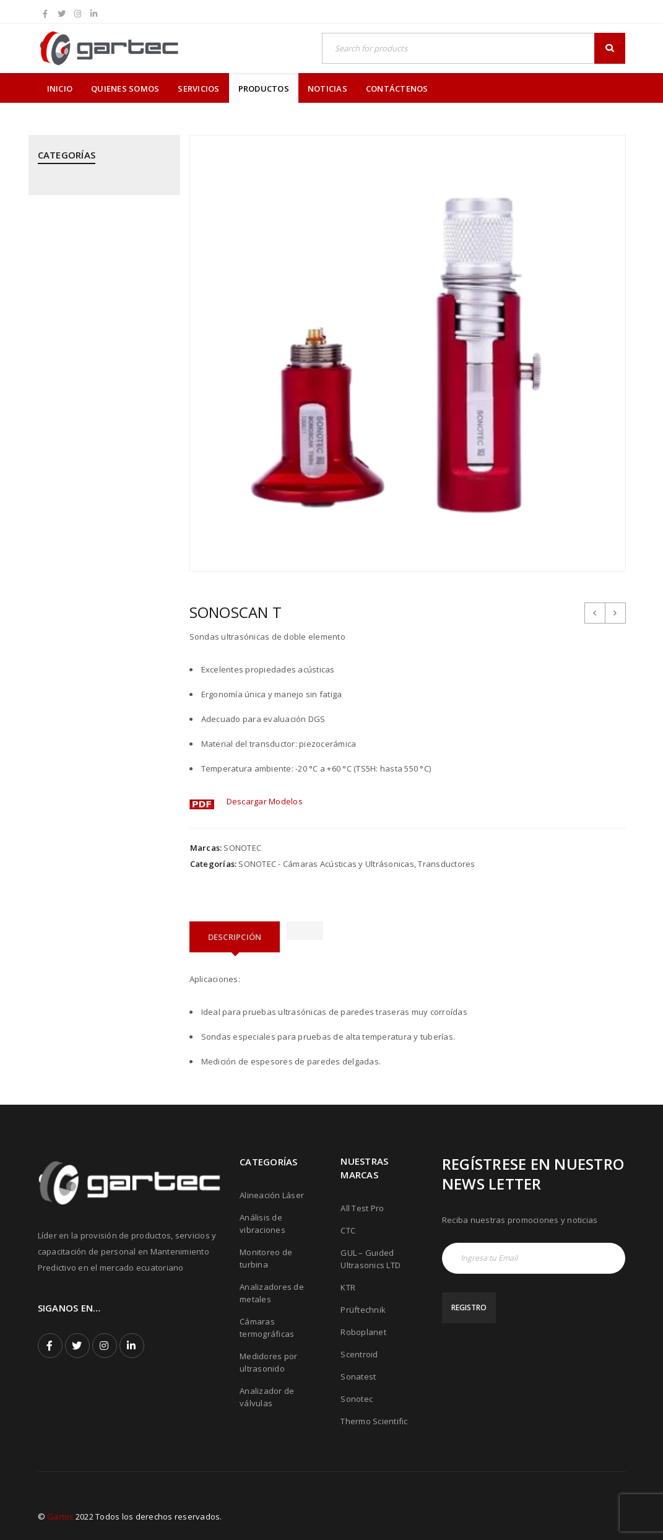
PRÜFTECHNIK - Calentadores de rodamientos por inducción (100, 579)
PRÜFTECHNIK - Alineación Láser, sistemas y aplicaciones (100, 494)
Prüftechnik (363, 1309)
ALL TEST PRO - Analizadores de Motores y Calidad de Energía (99, 195)
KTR (347, 1287)
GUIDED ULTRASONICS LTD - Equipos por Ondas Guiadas (93, 311)
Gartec (60, 1516)
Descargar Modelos (265, 801)
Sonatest (358, 1376)
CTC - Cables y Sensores (85, 274)
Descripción (235, 936)
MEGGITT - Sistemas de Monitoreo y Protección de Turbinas (89, 415)
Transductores (446, 863)
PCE (45, 457)
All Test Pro (362, 1208)
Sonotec (356, 1398)
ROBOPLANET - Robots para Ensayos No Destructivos (91, 690)
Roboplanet (363, 1332)
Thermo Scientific (373, 1421)
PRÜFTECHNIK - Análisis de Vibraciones (88, 537)
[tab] (234, 936)
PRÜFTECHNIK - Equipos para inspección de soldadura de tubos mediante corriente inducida (93, 635)
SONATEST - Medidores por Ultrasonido (90, 732)
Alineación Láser (272, 1195)
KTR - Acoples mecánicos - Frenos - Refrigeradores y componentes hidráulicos (102, 360)
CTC (347, 1230)
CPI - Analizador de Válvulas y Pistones (96, 238)
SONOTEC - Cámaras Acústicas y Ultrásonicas (100, 775)
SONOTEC (242, 847)
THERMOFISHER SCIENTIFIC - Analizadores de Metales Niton (98, 818)
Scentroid (359, 1354)
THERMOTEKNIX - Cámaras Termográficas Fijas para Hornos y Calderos (101, 867)
